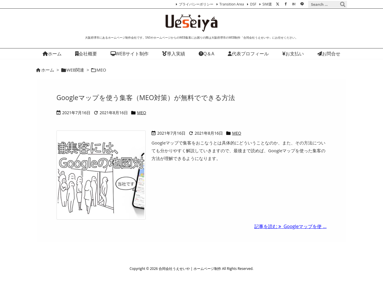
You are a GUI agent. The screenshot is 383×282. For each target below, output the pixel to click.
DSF (253, 4)
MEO (141, 112)
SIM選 (267, 4)
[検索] (342, 4)
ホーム (47, 70)
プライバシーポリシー (196, 4)
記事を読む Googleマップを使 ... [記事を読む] (290, 226)
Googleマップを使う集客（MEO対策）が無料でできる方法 (145, 97)
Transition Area (231, 4)
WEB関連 (75, 70)
